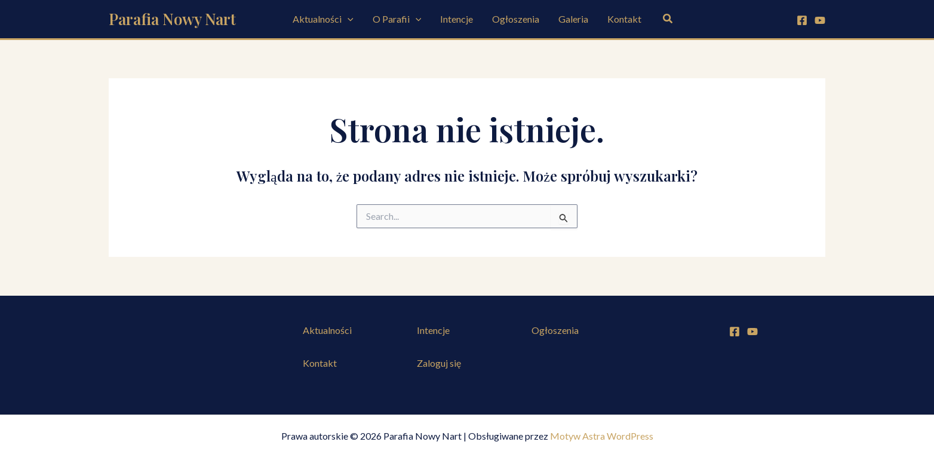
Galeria (573, 18)
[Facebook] (802, 20)
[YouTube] (820, 20)
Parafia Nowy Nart (172, 18)
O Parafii (397, 19)
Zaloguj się (439, 363)
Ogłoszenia (515, 18)
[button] (348, 19)
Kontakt (624, 18)
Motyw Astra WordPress (601, 435)
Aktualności (323, 19)
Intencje (456, 18)
